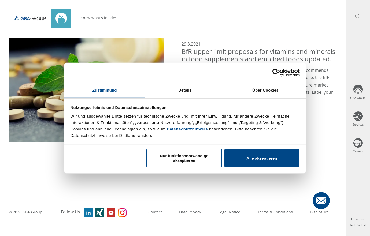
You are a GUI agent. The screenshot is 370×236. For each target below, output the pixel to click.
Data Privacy (190, 212)
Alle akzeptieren (261, 158)
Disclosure (319, 212)
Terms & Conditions (275, 212)
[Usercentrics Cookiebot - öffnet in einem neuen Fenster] (276, 73)
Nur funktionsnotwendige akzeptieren (184, 158)
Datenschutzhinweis (187, 128)
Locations (358, 219)
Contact (155, 212)
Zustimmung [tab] (105, 90)
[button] (358, 16)
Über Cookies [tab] (265, 90)
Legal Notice (229, 212)
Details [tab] (185, 90)
